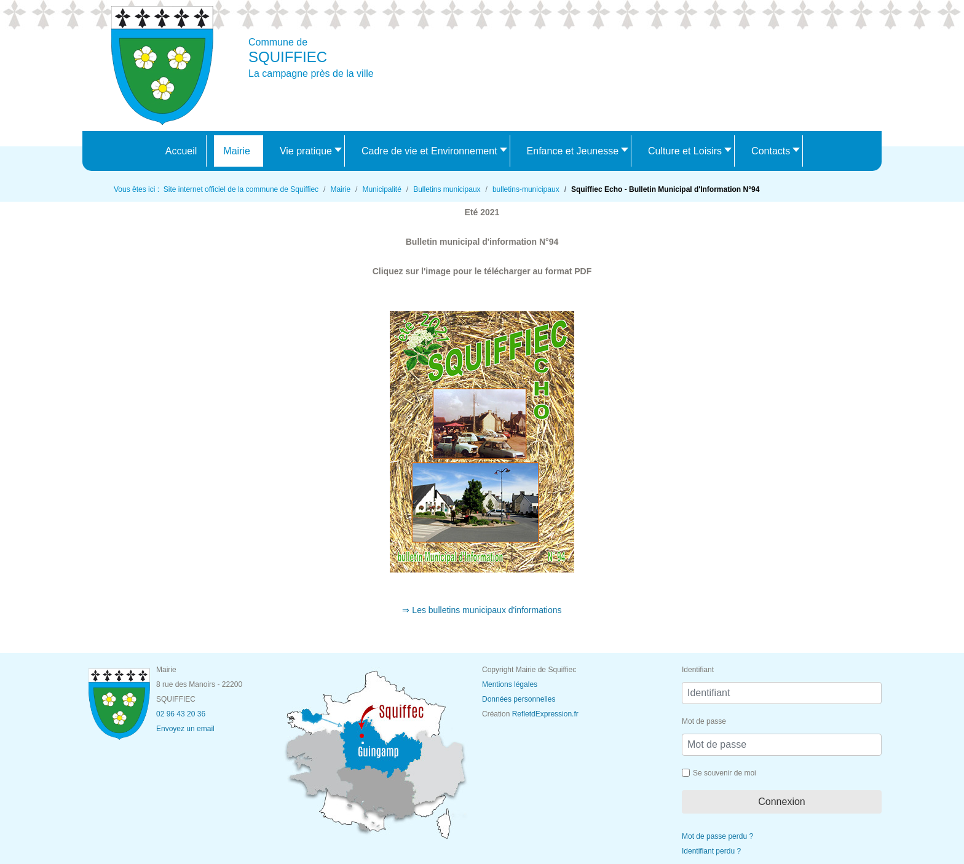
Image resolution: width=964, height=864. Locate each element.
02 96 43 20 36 (180, 714)
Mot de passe (704, 721)
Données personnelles (518, 699)
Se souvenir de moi (724, 773)
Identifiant (698, 669)
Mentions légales (509, 684)
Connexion (781, 801)
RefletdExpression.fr (545, 714)
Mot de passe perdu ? (717, 836)
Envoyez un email (185, 728)
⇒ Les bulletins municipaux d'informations (481, 610)
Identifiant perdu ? (711, 851)
